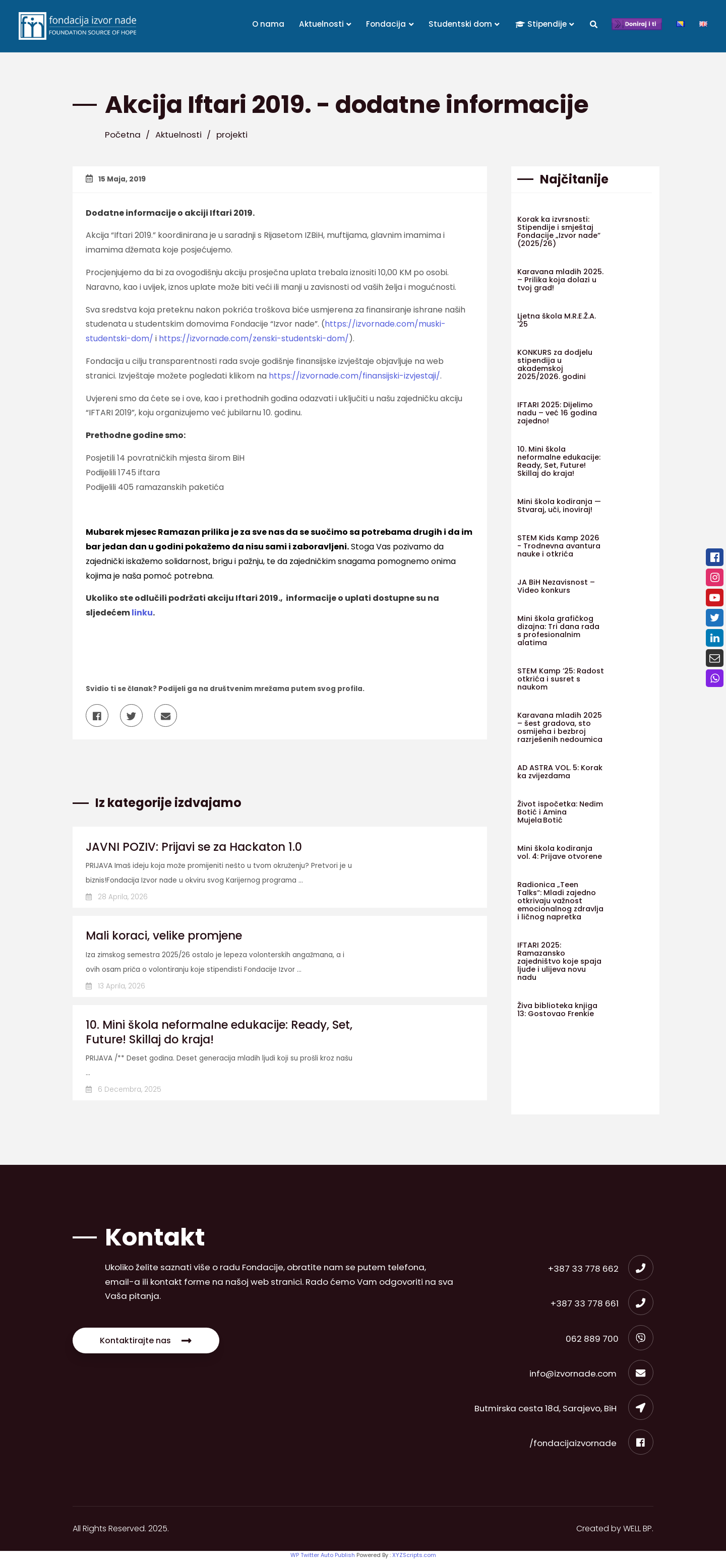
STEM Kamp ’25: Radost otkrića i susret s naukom (560, 679)
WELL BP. (638, 1528)
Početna (123, 135)
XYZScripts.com (414, 1555)
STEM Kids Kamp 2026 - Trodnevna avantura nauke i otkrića (558, 546)
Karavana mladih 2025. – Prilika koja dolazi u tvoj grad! (560, 280)
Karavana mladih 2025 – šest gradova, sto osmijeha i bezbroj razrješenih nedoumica (559, 727)
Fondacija (390, 24)
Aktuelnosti (325, 24)
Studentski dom (464, 24)
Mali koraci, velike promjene (164, 935)
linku (142, 612)
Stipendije (545, 24)
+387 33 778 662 (600, 1269)
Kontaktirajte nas (146, 1340)
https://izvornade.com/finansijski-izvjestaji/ (354, 376)
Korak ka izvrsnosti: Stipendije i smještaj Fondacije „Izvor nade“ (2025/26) (558, 231)
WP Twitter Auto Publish (322, 1555)
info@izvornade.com (591, 1373)
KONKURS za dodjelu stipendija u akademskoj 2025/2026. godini (554, 364)
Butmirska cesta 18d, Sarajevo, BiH (563, 1408)
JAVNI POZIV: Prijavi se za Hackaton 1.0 (194, 847)
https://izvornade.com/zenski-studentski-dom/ (254, 338)
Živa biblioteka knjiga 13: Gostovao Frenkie (557, 1010)
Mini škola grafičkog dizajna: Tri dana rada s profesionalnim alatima (558, 630)
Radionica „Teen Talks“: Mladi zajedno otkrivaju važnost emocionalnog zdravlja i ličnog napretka (560, 901)
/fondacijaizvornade (591, 1443)
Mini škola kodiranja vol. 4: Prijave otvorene (559, 852)
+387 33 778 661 (602, 1303)
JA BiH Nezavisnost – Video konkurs (556, 586)
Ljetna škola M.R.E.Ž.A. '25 (556, 320)
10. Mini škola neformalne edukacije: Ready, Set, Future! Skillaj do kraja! (219, 1032)
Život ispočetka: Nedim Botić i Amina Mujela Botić (560, 812)
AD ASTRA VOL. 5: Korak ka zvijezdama (559, 772)
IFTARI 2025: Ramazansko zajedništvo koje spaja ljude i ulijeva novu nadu (559, 961)
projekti (232, 135)
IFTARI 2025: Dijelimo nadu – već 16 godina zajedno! (557, 413)
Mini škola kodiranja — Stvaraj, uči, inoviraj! (559, 505)
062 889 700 (609, 1339)
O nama (268, 24)
